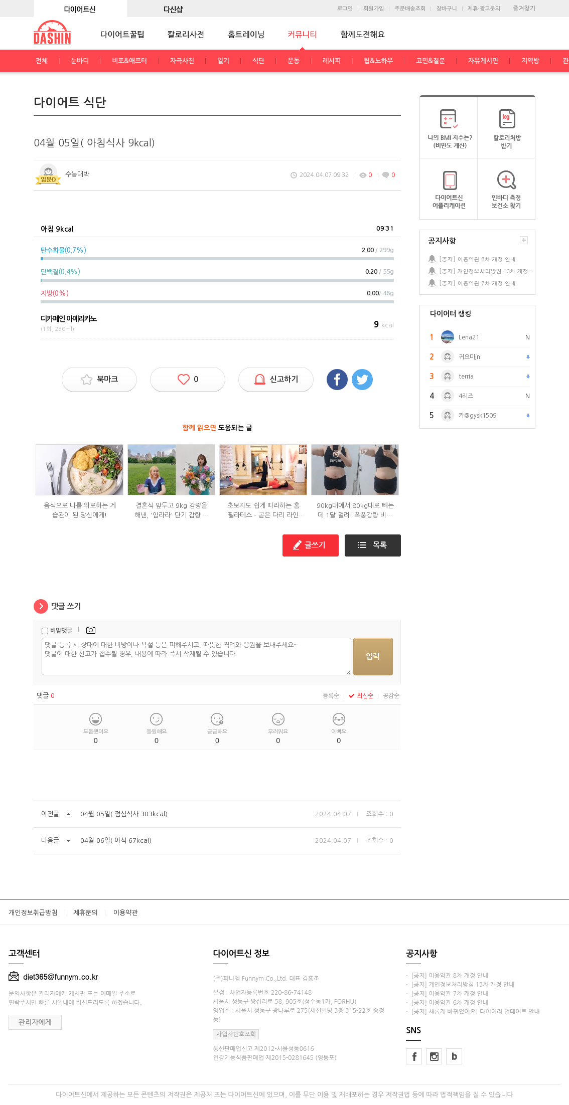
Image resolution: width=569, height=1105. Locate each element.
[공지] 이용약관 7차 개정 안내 (477, 283)
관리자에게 (35, 1022)
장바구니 (446, 9)
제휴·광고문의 (484, 9)
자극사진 (182, 61)
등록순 (331, 696)
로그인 (345, 9)
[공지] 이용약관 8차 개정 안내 (477, 259)
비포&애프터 (129, 61)
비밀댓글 (61, 631)
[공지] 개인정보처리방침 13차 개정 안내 (486, 271)
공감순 (391, 696)
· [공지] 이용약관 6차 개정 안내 (447, 1003)
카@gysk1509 (477, 416)
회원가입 (373, 9)
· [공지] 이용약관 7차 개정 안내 (447, 994)
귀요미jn (469, 357)
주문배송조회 (409, 9)
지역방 (530, 61)
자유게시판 (483, 61)
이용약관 (125, 912)
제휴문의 (85, 912)
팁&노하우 (378, 61)
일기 (223, 61)
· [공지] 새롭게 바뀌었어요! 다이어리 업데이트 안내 (472, 1012)
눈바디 (80, 61)
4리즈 (466, 396)
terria (466, 377)
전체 (42, 61)
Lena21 (469, 337)
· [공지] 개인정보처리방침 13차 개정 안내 (460, 985)
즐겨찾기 (524, 9)
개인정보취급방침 (33, 912)
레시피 (332, 61)
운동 (294, 61)
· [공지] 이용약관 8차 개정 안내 (447, 976)
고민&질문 (430, 61)
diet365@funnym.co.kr (53, 977)
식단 (258, 61)
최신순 (361, 696)
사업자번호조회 (236, 1034)
